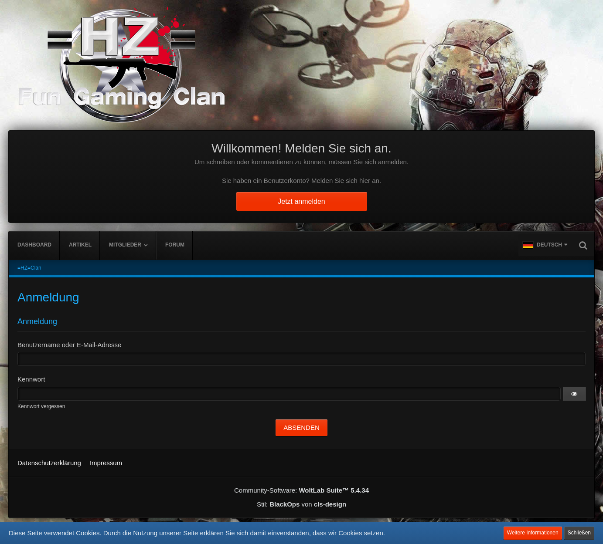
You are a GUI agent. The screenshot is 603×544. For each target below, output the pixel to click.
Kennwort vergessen (41, 406)
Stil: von (301, 504)
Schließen (579, 533)
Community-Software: (301, 490)
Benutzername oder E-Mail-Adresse (69, 344)
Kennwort (31, 379)
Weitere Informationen (533, 533)
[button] (545, 245)
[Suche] (583, 245)
